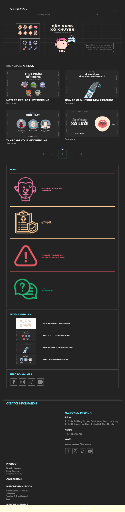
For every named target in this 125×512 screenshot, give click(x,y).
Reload (86, 508)
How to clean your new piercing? (89, 100)
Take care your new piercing (26, 140)
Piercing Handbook (19, 486)
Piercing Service (17, 504)
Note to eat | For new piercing (27, 100)
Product (12, 463)
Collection (14, 479)
